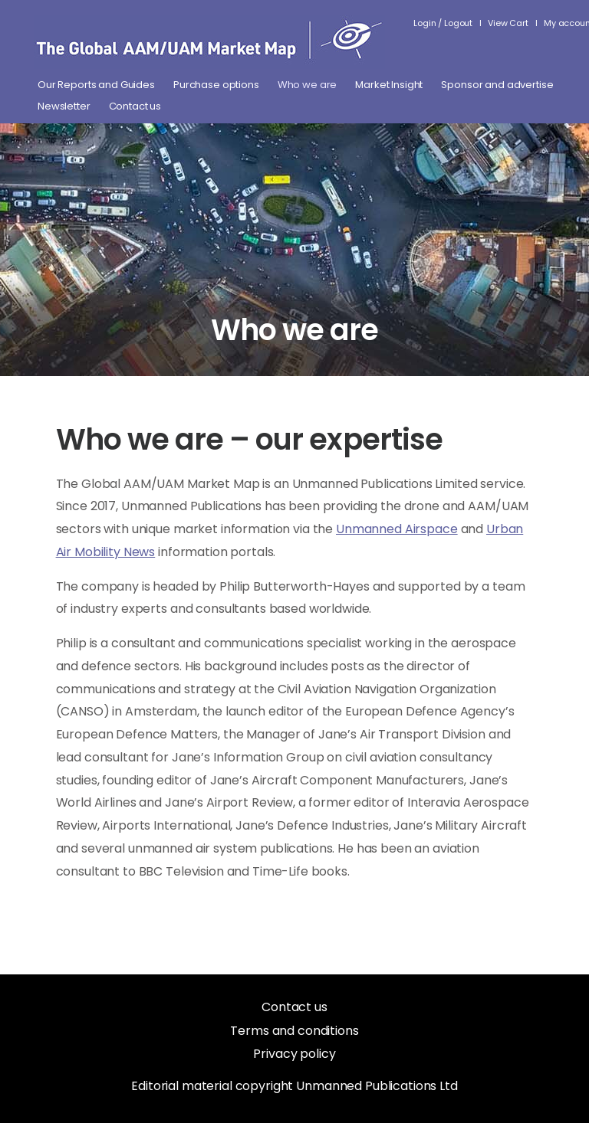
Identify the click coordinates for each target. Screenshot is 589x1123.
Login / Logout (442, 23)
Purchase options (216, 85)
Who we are (307, 85)
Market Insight (389, 85)
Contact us (135, 106)
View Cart (508, 23)
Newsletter (64, 106)
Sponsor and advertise (497, 85)
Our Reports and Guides (96, 85)
